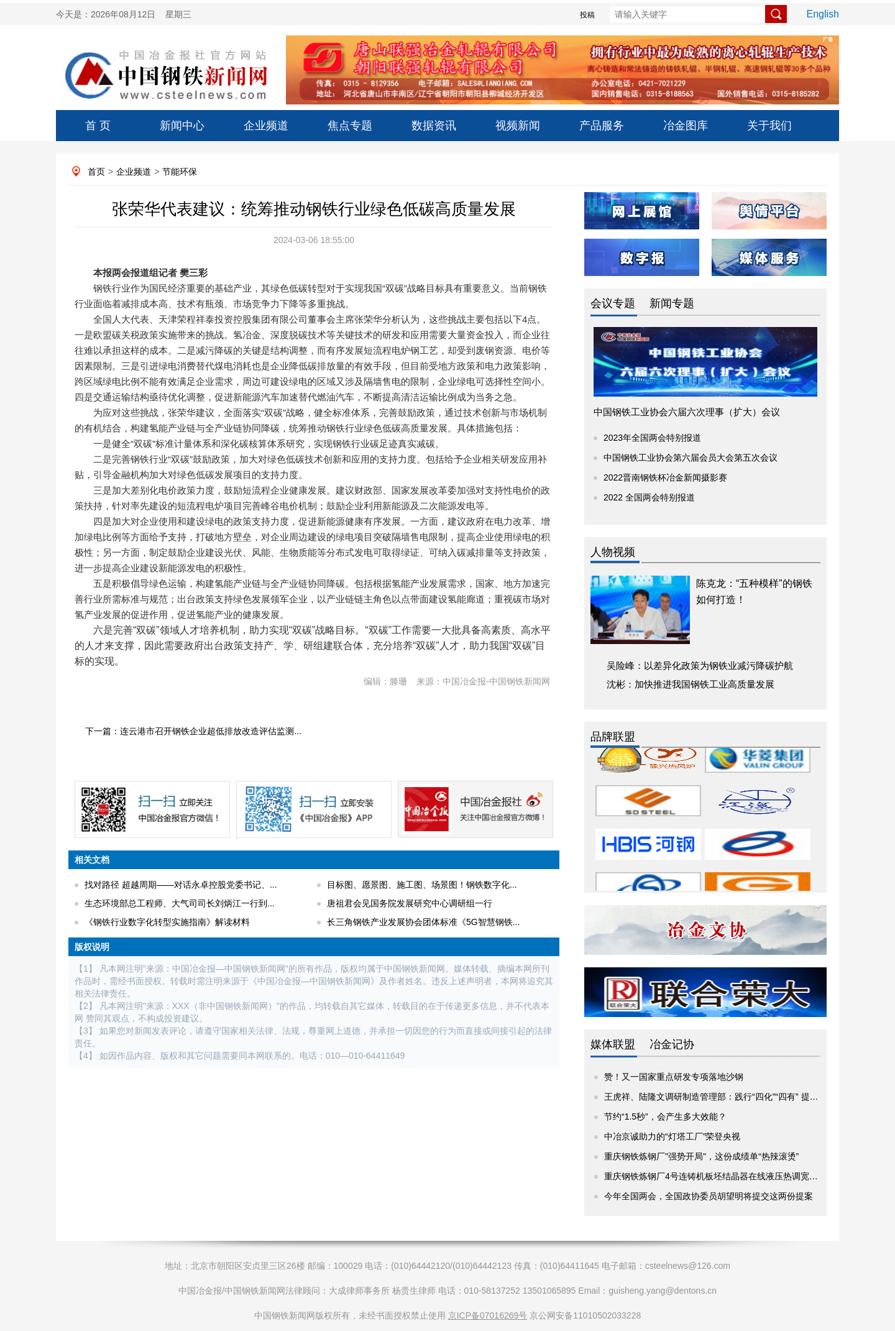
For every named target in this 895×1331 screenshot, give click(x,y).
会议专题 (612, 303)
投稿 (587, 15)
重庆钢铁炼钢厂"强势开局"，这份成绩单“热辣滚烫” (701, 1156)
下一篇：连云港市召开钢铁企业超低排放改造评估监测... (193, 731)
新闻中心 (182, 125)
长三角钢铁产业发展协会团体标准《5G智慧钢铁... (423, 922)
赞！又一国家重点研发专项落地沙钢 (673, 1077)
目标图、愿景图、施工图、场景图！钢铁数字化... (422, 885)
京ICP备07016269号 (488, 1315)
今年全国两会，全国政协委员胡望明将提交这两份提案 (708, 1196)
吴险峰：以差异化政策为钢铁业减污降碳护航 (700, 665)
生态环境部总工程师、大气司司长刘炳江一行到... (180, 903)
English (823, 14)
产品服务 (601, 125)
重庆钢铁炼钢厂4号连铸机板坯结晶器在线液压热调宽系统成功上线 (732, 1176)
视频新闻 (517, 125)
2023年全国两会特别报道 (652, 438)
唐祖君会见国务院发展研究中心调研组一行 (409, 903)
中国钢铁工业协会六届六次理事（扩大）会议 (687, 412)
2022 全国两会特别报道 (649, 497)
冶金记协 (671, 1044)
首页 (96, 172)
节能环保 (179, 172)
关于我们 (769, 125)
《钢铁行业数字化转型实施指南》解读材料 (167, 922)
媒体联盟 (612, 1044)
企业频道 (266, 125)
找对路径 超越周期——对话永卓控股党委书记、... (181, 885)
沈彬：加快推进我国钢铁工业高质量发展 (690, 684)
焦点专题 (350, 125)
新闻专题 (671, 303)
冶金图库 (685, 125)
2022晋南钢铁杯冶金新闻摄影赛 (665, 477)
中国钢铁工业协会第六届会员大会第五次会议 (691, 458)
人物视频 (612, 552)
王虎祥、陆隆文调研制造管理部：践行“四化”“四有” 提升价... (719, 1097)
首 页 (98, 125)
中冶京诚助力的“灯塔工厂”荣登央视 (672, 1136)
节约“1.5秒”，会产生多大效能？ (665, 1116)
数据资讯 (433, 125)
